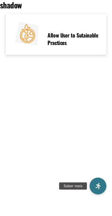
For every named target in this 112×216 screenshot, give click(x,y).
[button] (98, 186)
